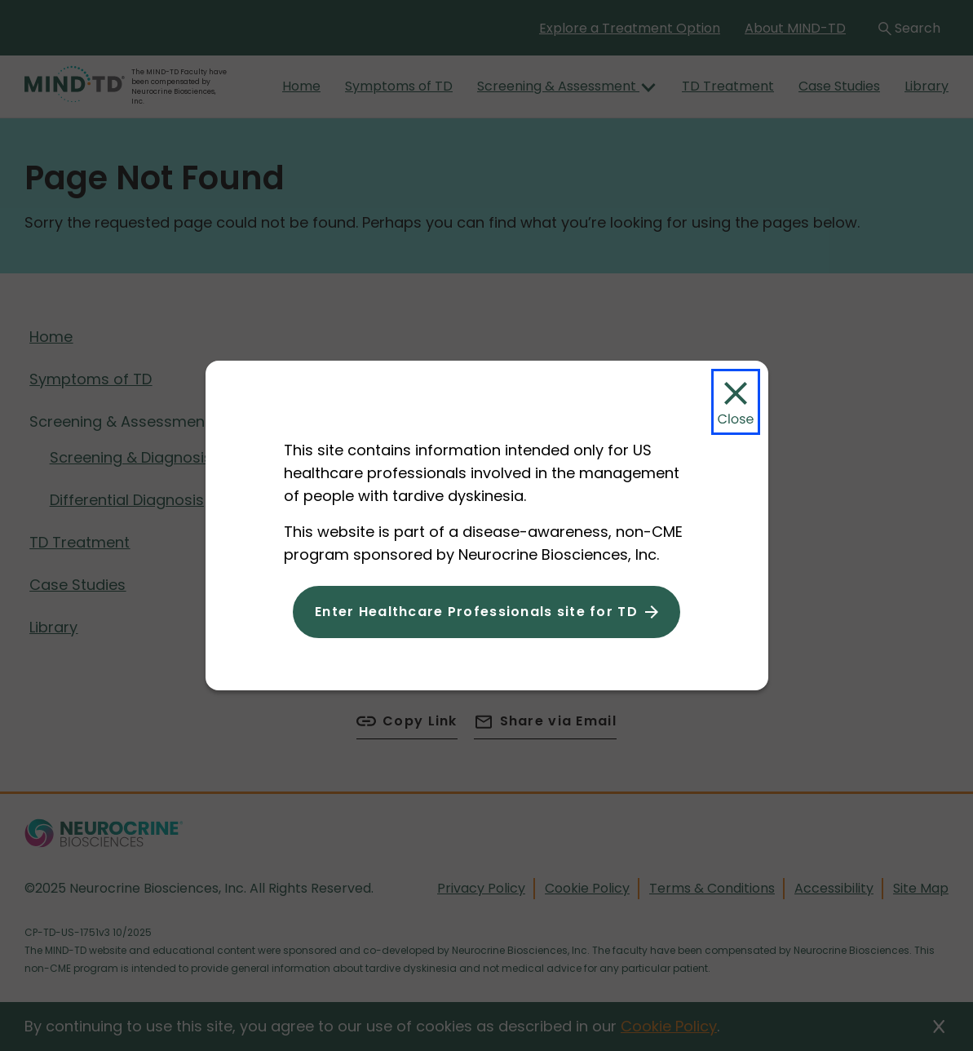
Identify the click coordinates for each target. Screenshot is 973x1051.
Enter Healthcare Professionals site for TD (476, 611)
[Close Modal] (735, 402)
